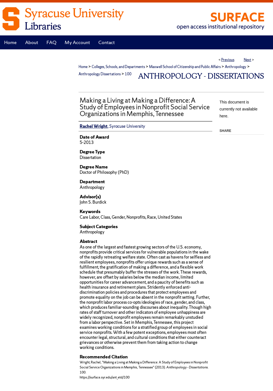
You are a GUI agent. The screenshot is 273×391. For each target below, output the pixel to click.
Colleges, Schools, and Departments (118, 66)
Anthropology (235, 66)
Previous (227, 59)
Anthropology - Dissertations (201, 76)
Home (83, 66)
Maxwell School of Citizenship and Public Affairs (185, 66)
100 (128, 74)
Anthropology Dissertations (100, 74)
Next (247, 59)
